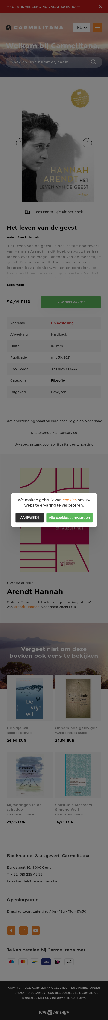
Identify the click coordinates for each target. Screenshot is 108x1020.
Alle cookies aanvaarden (69, 518)
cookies (70, 500)
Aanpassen (29, 517)
